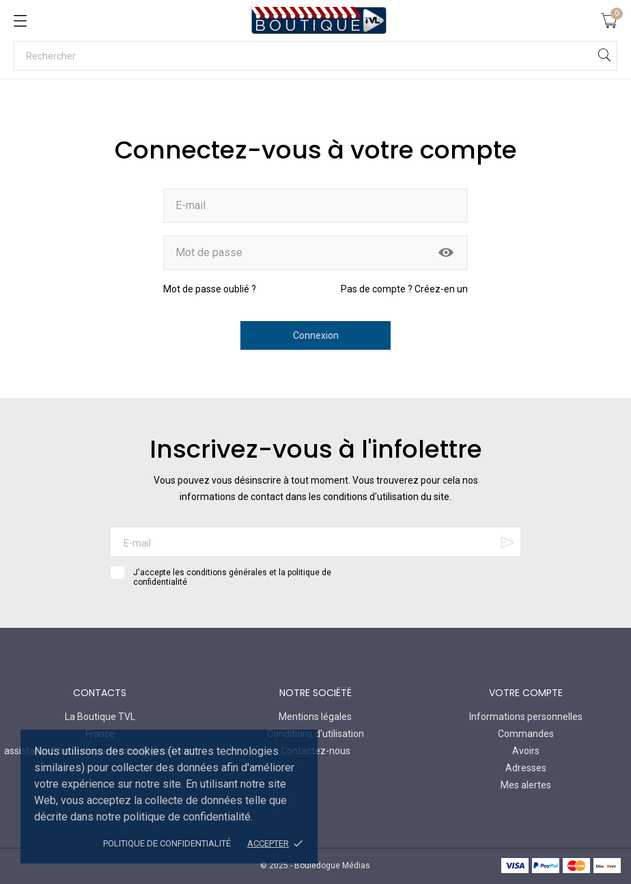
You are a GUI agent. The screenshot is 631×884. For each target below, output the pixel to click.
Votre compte (526, 693)
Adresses (525, 767)
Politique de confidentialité (167, 843)
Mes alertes (526, 784)
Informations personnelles (526, 716)
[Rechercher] (315, 55)
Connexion (316, 335)
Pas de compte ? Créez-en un (404, 289)
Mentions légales (315, 716)
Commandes (526, 733)
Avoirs (525, 750)
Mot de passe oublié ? (209, 289)
